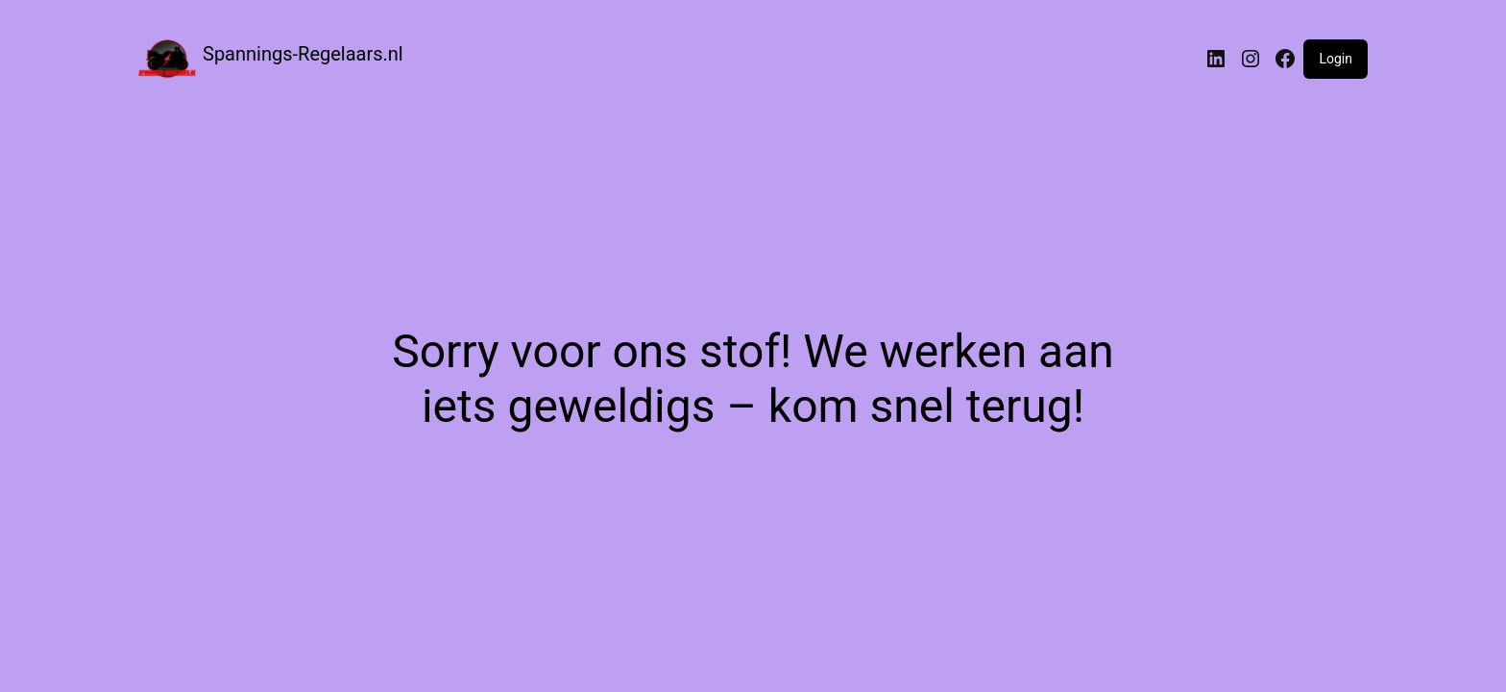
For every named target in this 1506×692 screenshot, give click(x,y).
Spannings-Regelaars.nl (303, 53)
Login (1335, 58)
